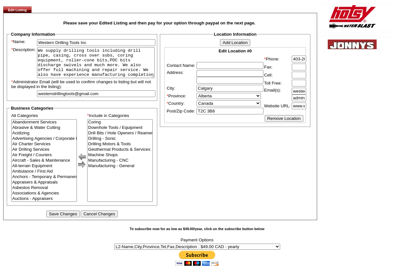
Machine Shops (119, 161)
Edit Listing (17, 10)
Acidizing (44, 139)
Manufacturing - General (119, 172)
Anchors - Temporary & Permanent (44, 182)
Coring (119, 128)
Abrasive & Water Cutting (44, 133)
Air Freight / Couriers (44, 161)
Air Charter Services (44, 150)
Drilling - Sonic (119, 144)
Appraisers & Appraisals (44, 188)
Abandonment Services (44, 128)
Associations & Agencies (44, 199)
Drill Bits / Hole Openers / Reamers (119, 139)
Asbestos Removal (44, 193)
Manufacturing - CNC (119, 166)
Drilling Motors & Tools (119, 150)
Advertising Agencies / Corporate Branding (44, 144)
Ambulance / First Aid (44, 177)
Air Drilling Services (44, 155)
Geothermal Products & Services (119, 155)
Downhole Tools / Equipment (119, 133)
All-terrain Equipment (44, 172)
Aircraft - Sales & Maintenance (44, 166)
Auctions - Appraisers (44, 204)
